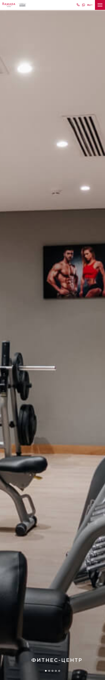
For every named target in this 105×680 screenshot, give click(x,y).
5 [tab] (59, 671)
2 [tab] (49, 671)
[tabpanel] (52, 345)
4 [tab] (56, 671)
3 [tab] (52, 671)
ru (89, 5)
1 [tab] (46, 671)
